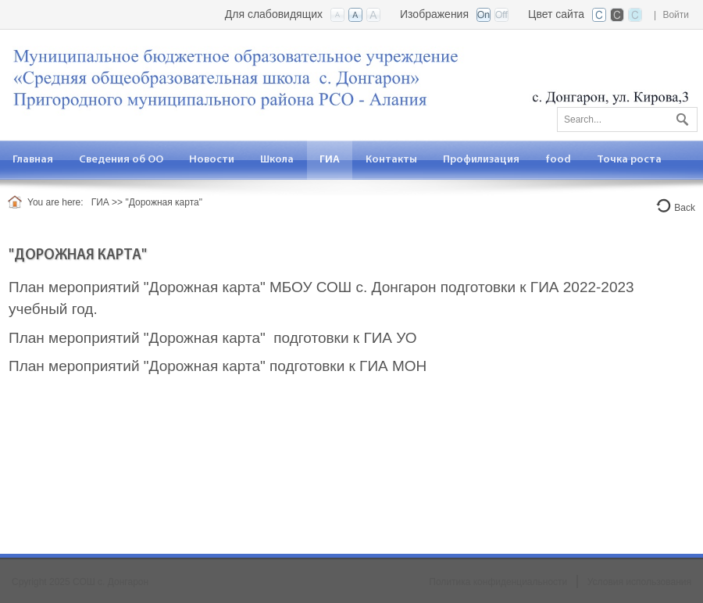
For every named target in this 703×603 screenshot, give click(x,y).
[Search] (627, 119)
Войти (675, 14)
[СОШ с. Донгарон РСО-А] (351, 76)
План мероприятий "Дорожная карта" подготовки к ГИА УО (213, 338)
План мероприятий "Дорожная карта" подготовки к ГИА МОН (217, 366)
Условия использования (639, 581)
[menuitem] (121, 160)
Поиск (680, 116)
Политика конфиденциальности (498, 581)
